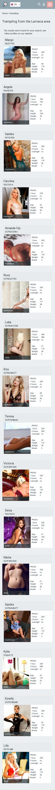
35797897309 (10, 467)
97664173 (8, 655)
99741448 (8, 749)
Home (5, 13)
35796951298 (11, 326)
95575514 (8, 184)
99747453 (9, 137)
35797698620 (11, 420)
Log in (44, 4)
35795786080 (11, 702)
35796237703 (10, 279)
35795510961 (11, 231)
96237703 (9, 43)
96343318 (8, 90)
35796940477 (10, 373)
